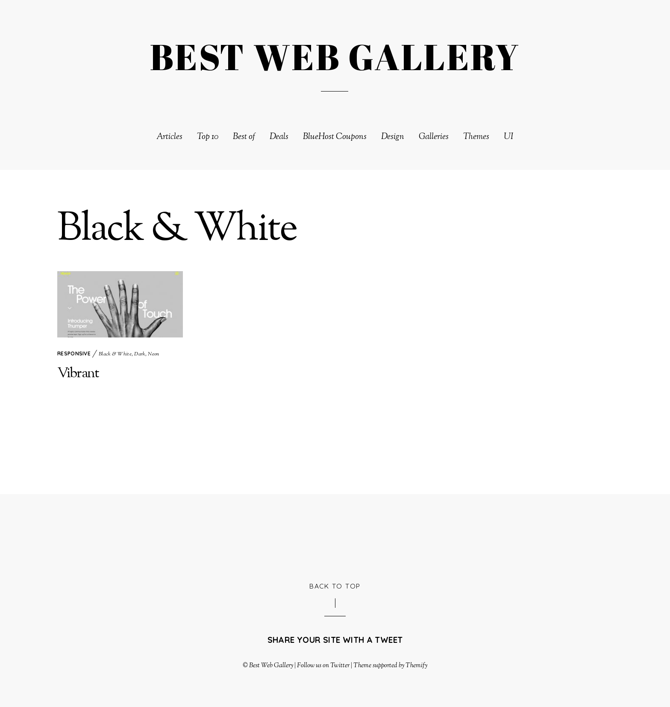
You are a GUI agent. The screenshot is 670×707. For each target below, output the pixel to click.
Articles (169, 137)
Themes (476, 137)
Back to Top (335, 586)
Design (392, 137)
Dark (139, 354)
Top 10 (207, 137)
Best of (244, 137)
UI (509, 137)
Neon (153, 354)
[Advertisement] (335, 536)
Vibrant (78, 374)
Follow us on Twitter (323, 665)
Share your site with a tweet (335, 640)
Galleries (434, 137)
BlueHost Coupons (335, 137)
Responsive (74, 353)
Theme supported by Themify (390, 665)
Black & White (115, 354)
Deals (279, 137)
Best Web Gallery (271, 665)
